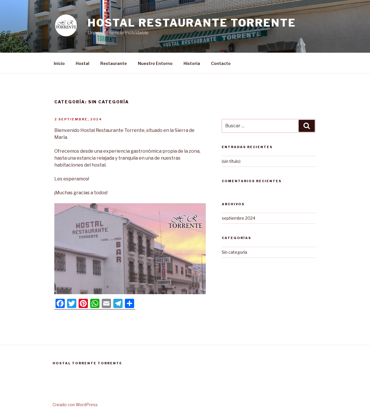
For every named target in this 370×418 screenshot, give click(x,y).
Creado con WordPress (75, 404)
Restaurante (113, 63)
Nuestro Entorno (155, 63)
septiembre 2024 (238, 218)
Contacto (221, 63)
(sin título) (231, 161)
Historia (192, 63)
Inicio (59, 63)
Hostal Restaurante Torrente (192, 22)
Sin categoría (234, 252)
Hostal (82, 63)
